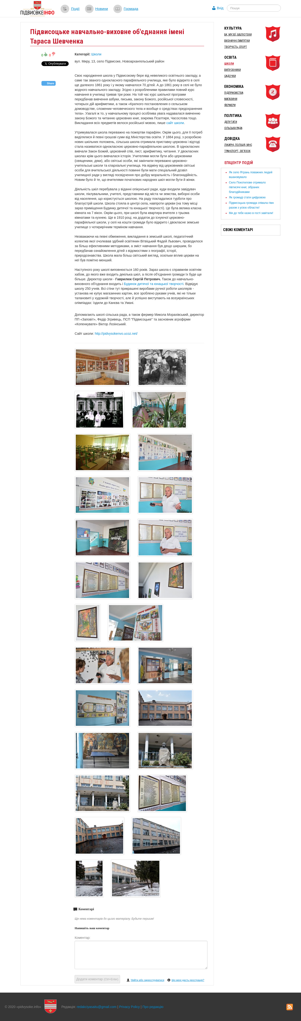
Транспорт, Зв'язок (237, 151)
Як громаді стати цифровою (247, 197)
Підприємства (233, 92)
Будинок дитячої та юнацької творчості (153, 284)
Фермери (230, 105)
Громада (131, 9)
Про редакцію (153, 1007)
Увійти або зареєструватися (147, 980)
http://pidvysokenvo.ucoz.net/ (116, 333)
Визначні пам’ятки (237, 40)
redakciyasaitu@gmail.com (97, 1007)
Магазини (230, 99)
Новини (101, 9)
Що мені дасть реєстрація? (187, 980)
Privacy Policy (129, 1007)
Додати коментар (97, 979)
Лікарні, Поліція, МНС (238, 145)
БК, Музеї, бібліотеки (238, 34)
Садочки (230, 76)
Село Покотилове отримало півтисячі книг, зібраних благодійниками (247, 187)
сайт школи (175, 123)
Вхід (220, 8)
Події (75, 9)
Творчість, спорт (235, 47)
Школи (96, 54)
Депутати (230, 122)
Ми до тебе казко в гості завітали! (251, 213)
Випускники (232, 69)
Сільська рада (233, 128)
